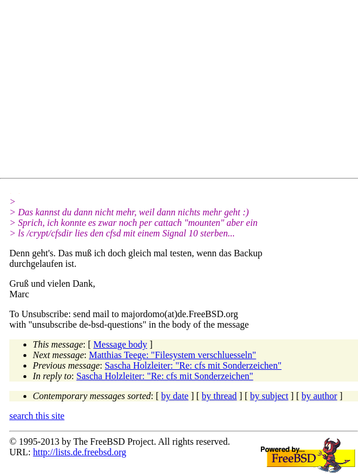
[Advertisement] (183, 91)
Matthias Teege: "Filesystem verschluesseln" (172, 355)
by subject (269, 396)
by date (175, 396)
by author (319, 396)
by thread (219, 396)
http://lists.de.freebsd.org (79, 452)
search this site (36, 416)
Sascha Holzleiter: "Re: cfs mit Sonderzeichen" (193, 365)
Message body (120, 344)
